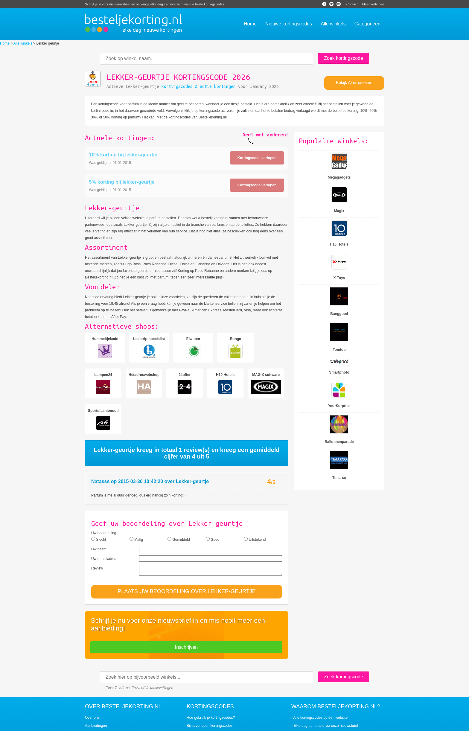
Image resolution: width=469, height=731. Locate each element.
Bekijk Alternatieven (354, 82)
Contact (352, 4)
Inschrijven (186, 613)
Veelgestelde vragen (101, 700)
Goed (213, 503)
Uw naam (98, 513)
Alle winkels (22, 43)
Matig (136, 503)
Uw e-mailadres (103, 523)
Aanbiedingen (96, 691)
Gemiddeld (179, 503)
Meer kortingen (373, 4)
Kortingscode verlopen (257, 158)
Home (5, 43)
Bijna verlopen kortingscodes (209, 691)
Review (97, 532)
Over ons (92, 683)
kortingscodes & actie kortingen (199, 86)
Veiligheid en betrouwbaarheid (109, 708)
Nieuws (241, 725)
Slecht (98, 503)
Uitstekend (255, 503)
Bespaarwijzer (261, 725)
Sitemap (282, 725)
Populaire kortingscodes (206, 700)
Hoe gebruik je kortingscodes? (211, 683)
